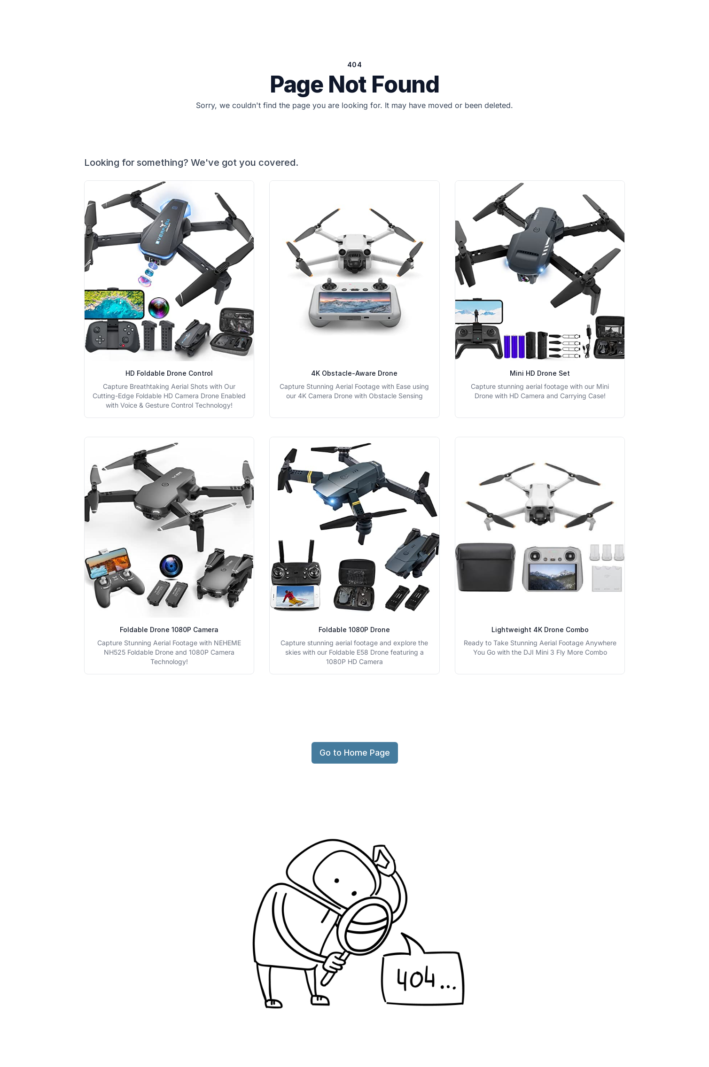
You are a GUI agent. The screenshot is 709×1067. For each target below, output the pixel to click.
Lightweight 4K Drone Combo (540, 630)
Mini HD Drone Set (540, 373)
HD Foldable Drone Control (169, 373)
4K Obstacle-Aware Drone (354, 373)
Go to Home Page (354, 753)
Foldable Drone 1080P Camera (169, 630)
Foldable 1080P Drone (354, 630)
